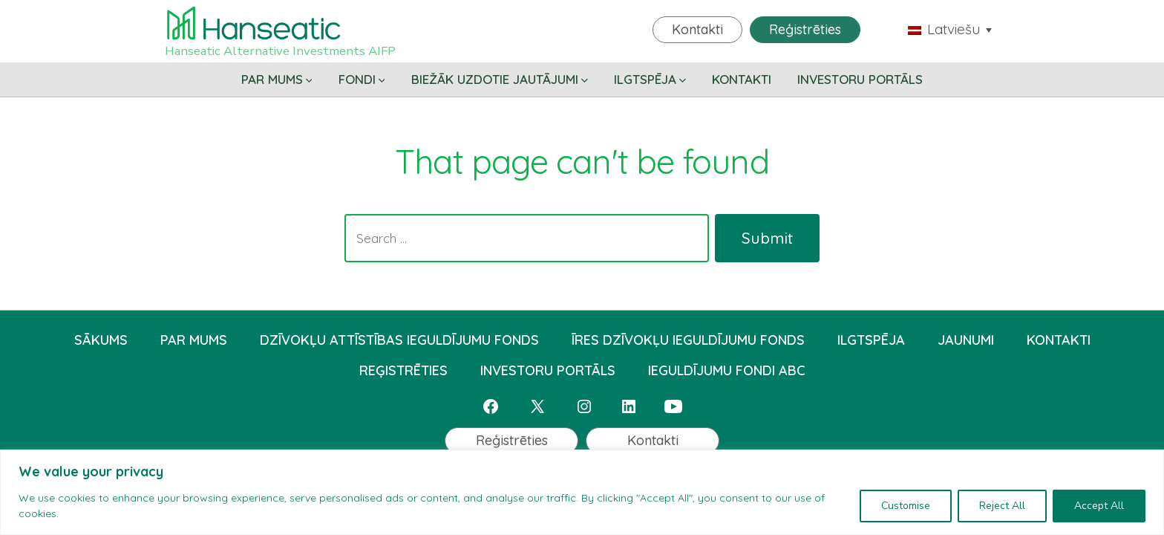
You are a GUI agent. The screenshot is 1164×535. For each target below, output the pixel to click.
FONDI (362, 79)
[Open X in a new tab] (537, 406)
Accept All (1099, 506)
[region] (582, 492)
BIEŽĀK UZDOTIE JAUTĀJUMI (499, 79)
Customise (905, 506)
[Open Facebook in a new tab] (490, 406)
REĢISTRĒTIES (403, 370)
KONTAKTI (741, 79)
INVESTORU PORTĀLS (860, 79)
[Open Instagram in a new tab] (584, 406)
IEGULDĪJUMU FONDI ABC (726, 370)
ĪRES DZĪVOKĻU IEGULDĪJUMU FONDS (688, 339)
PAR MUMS (277, 79)
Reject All (1002, 506)
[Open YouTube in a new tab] (673, 406)
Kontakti (697, 29)
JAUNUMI (966, 339)
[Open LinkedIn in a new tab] (629, 406)
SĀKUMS (101, 339)
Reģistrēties (805, 29)
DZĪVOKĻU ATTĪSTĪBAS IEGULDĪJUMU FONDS (399, 339)
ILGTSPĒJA (650, 79)
